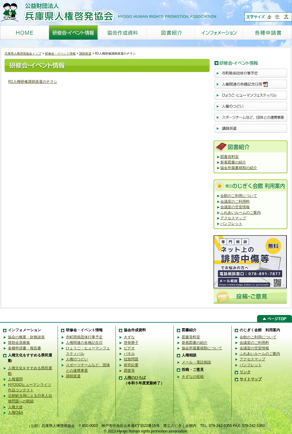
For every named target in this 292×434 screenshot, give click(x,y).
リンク (245, 372)
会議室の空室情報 (235, 207)
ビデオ (129, 348)
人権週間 (15, 379)
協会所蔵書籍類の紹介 (238, 168)
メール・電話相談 (196, 362)
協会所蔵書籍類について (202, 348)
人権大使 (15, 407)
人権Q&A (15, 412)
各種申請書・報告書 (24, 348)
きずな (129, 337)
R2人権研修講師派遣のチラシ (32, 81)
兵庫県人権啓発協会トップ (23, 53)
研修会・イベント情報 (60, 53)
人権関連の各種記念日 (84, 342)
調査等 (129, 370)
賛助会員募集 (19, 342)
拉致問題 (131, 359)
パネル (129, 353)
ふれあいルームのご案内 (240, 212)
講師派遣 (85, 53)
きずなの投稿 (193, 376)
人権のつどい (77, 359)
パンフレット (231, 223)
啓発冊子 (131, 342)
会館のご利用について (238, 196)
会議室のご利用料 (235, 201)
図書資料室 (229, 157)
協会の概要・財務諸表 (26, 337)
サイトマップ (251, 379)
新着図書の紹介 (233, 162)
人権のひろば (135, 377)
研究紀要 (131, 365)
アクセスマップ (233, 218)
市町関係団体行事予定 (84, 337)
